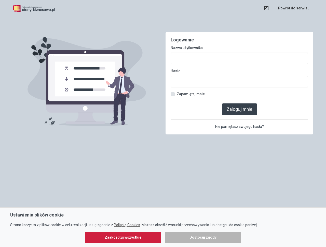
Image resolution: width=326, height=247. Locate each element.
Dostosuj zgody (202, 237)
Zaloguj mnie (239, 105)
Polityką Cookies (127, 225)
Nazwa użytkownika (187, 45)
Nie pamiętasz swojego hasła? (239, 123)
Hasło (176, 68)
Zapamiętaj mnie (191, 91)
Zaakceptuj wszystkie (123, 237)
